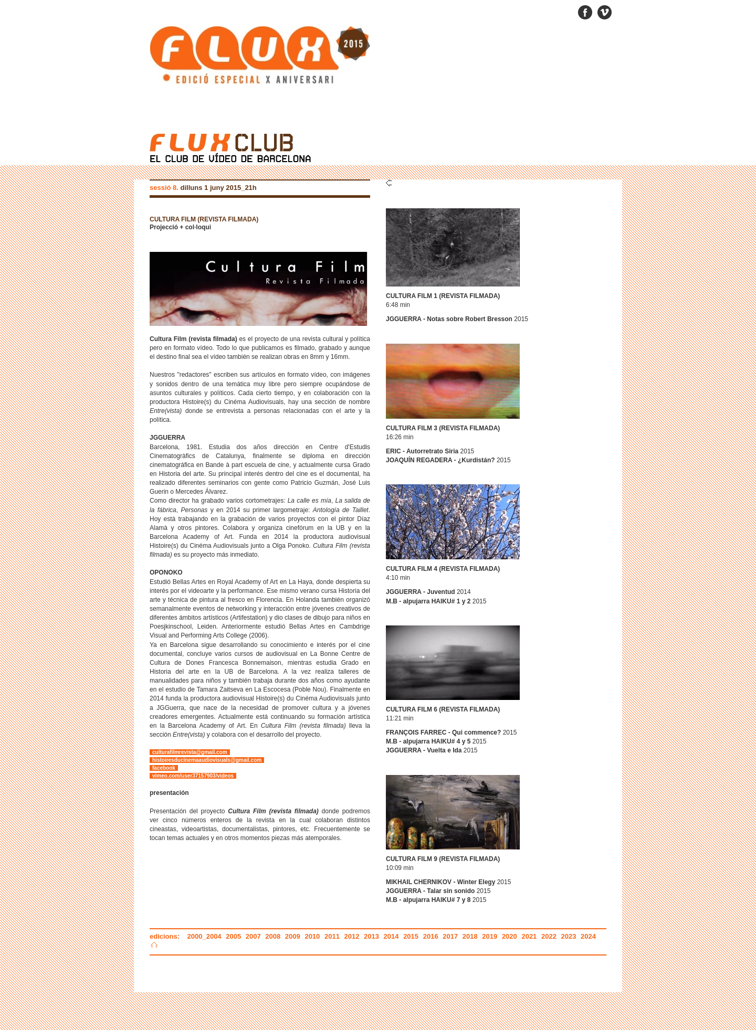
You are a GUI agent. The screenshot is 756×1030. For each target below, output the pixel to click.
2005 (233, 936)
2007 (253, 936)
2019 (489, 936)
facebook (163, 768)
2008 (272, 936)
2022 (548, 936)
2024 (588, 936)
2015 (410, 936)
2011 (332, 936)
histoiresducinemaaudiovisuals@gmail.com (206, 760)
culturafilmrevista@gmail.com (189, 752)
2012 (352, 936)
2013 (371, 936)
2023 (568, 936)
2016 (430, 936)
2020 (509, 936)
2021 (529, 936)
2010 (312, 936)
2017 (450, 936)
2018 (470, 936)
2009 (292, 936)
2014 (391, 936)
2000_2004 (205, 936)
